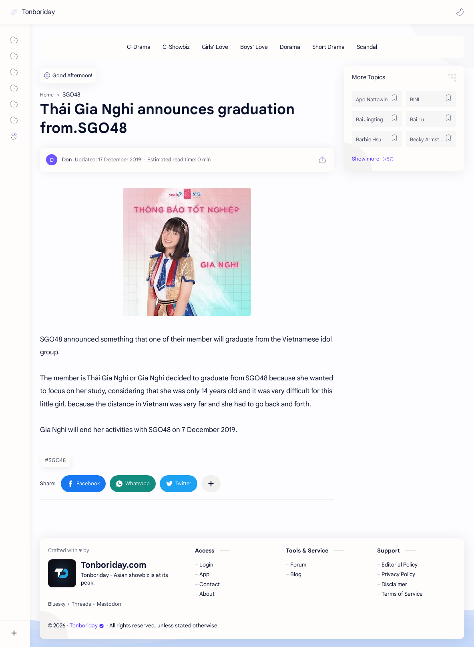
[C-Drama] (139, 47)
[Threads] (81, 604)
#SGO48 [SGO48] (55, 460)
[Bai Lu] (431, 119)
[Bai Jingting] (377, 119)
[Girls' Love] (215, 47)
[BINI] (431, 99)
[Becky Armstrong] (431, 139)
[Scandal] (367, 47)
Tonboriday (38, 12)
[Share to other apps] (211, 483)
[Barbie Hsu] (377, 139)
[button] (460, 12)
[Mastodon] (109, 604)
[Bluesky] (57, 604)
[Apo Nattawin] (377, 99)
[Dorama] (290, 47)
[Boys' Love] (254, 47)
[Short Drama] (328, 47)
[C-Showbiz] (176, 47)
